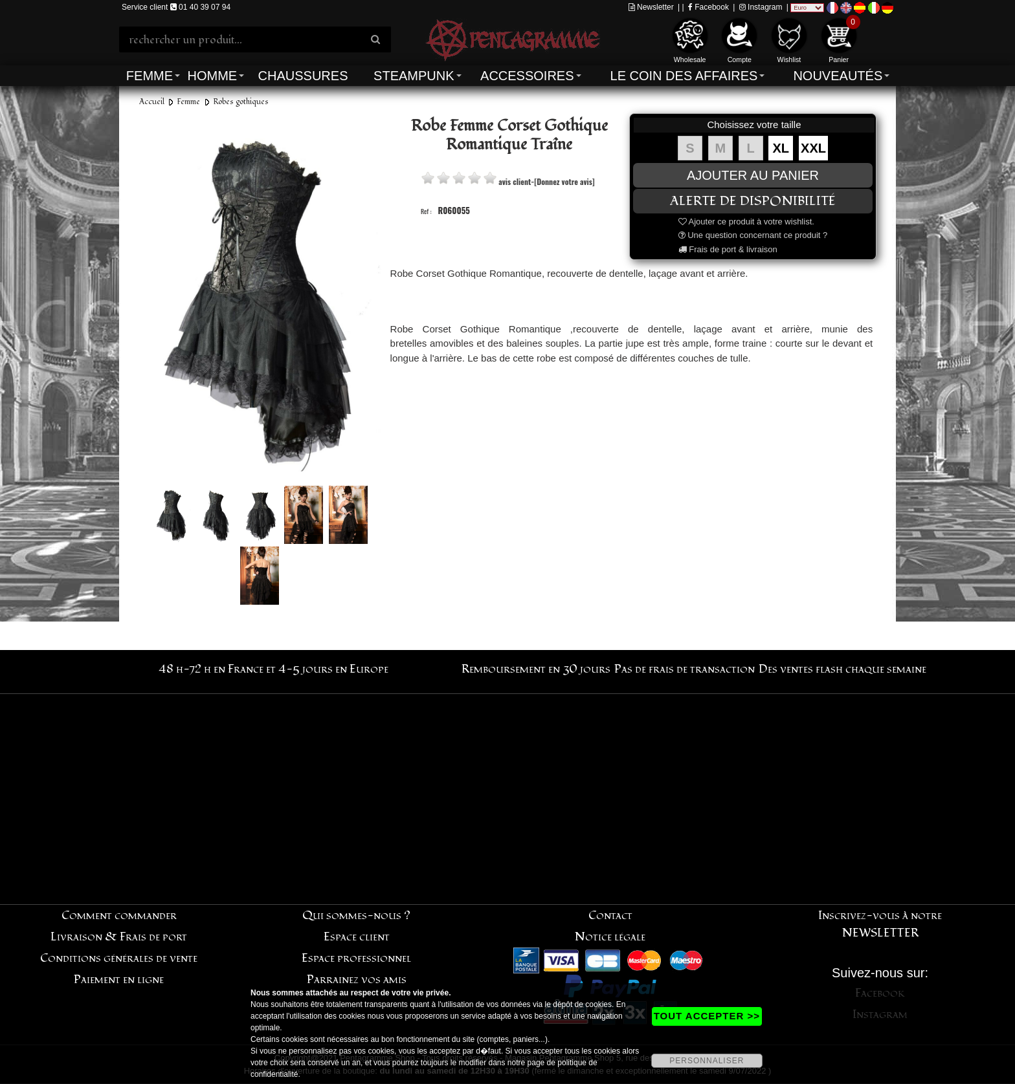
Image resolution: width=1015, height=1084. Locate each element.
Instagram (761, 7)
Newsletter (651, 7)
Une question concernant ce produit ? (753, 235)
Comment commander (119, 915)
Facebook (708, 7)
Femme (149, 76)
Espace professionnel (356, 958)
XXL (813, 148)
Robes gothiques (241, 101)
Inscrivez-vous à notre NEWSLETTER (880, 924)
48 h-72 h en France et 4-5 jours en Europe (273, 669)
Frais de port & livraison (727, 249)
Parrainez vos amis (357, 979)
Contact (610, 915)
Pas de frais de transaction (684, 669)
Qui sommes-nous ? (356, 915)
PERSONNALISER (706, 1060)
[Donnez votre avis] (564, 181)
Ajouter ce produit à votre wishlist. (746, 221)
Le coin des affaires (684, 76)
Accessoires (527, 76)
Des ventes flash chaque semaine (842, 669)
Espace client (357, 937)
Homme (212, 76)
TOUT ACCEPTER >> (707, 1015)
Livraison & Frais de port (118, 937)
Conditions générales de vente (118, 958)
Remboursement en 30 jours (536, 669)
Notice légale (610, 937)
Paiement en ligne (119, 979)
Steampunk (414, 76)
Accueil (151, 101)
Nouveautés (837, 76)
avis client (514, 181)
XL (781, 148)
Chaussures (303, 76)
